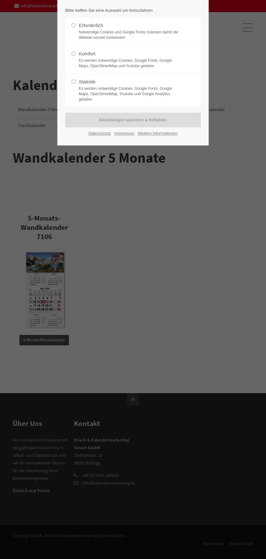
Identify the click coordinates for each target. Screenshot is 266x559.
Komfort (130, 60)
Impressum (124, 133)
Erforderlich (130, 31)
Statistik (130, 90)
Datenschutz (99, 133)
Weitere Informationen (158, 133)
